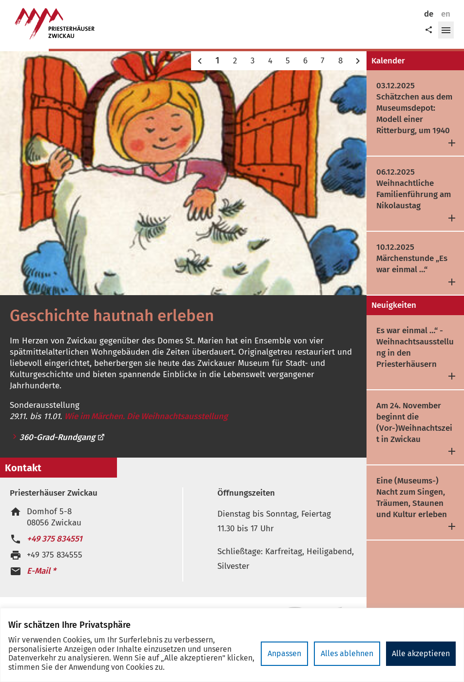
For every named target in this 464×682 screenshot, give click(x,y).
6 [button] (305, 61)
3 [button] (252, 61)
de (428, 14)
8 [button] (340, 61)
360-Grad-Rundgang (62, 437)
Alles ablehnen (347, 653)
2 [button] (235, 61)
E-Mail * (41, 571)
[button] (446, 30)
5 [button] (288, 61)
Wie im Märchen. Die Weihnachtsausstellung (146, 416)
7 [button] (323, 61)
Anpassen (284, 653)
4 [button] (270, 61)
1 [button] (217, 60)
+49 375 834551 (54, 539)
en (445, 14)
